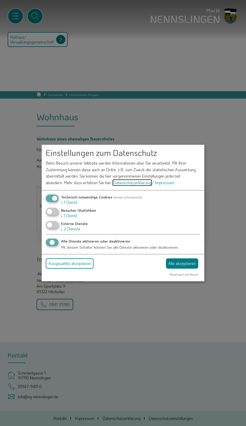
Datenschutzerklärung (132, 182)
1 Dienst (69, 202)
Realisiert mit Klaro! (184, 274)
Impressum (164, 182)
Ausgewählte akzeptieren (69, 263)
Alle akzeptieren (182, 263)
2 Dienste (70, 228)
